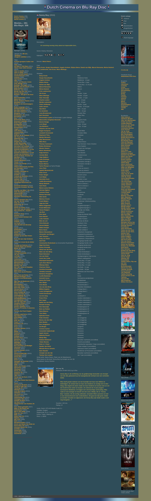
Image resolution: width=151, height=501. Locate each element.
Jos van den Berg (45, 287)
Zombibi (17, 429)
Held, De (17, 203)
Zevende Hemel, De (20, 427)
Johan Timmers (126, 184)
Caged (16, 129)
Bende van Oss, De (20, 91)
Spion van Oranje (20, 366)
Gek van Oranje (19, 181)
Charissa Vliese (44, 267)
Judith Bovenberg (45, 181)
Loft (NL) (17, 256)
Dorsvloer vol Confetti (21, 146)
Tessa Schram (126, 271)
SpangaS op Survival (21, 361)
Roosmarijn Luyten (46, 117)
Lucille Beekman (44, 276)
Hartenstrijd (18, 195)
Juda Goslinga (44, 159)
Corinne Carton (44, 329)
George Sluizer (126, 161)
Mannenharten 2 (19, 262)
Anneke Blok (43, 155)
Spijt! (16, 364)
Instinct (16, 220)
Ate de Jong (125, 131)
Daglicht (17, 134)
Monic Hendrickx (45, 150)
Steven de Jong (126, 268)
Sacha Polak (125, 253)
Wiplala (16, 418)
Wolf (15, 421)
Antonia (17, 77)
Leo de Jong (43, 296)
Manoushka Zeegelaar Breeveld (50, 120)
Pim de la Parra (126, 239)
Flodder (16, 170)
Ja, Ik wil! (17, 223)
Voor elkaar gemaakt (21, 407)
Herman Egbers (44, 190)
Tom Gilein (42, 313)
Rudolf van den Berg (128, 250)
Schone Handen (19, 350)
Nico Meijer (43, 282)
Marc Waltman (126, 197)
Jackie (16, 228)
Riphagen (17, 342)
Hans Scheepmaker (127, 166)
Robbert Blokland (45, 340)
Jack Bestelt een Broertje (22, 225)
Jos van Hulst (43, 256)
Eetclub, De (18, 159)
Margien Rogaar (126, 199)
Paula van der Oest (127, 230)
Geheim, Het (18, 179)
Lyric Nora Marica (45, 263)
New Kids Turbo (19, 287)
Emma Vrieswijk (44, 247)
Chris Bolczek (44, 223)
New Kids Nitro (19, 286)
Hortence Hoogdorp (46, 274)
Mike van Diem (126, 219)
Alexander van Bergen (46, 234)
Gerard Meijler (44, 225)
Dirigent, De (18, 141)
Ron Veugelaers (44, 324)
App (15, 80)
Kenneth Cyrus (44, 278)
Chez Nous (17, 130)
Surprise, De (18, 372)
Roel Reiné (124, 247)
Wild (15, 414)
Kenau (16, 232)
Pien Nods (42, 214)
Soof (15, 358)
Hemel (16, 206)
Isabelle (16, 221)
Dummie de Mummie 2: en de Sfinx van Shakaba (24, 150)
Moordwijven (18, 284)
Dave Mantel (43, 216)
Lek (15, 250)
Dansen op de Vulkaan (21, 135)
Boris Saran (43, 230)
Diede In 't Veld (126, 151)
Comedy (124, 86)
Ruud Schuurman (127, 252)
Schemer (17, 349)
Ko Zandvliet (43, 111)
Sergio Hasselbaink (52, 67)
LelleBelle (17, 251)
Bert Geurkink (44, 115)
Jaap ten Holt (43, 203)
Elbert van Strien (126, 156)
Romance (124, 106)
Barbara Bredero (126, 133)
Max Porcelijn (125, 214)
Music (123, 101)
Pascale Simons (126, 225)
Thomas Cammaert (45, 144)
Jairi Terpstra (43, 236)
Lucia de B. (18, 259)
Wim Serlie (42, 197)
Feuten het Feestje (20, 163)
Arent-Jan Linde (44, 258)
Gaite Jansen (43, 106)
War (122, 109)
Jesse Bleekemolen (127, 178)
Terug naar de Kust (20, 377)
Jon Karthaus (125, 186)
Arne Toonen (125, 129)
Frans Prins (43, 298)
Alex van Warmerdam (128, 120)
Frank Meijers (43, 201)
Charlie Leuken (44, 100)
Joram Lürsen (126, 188)
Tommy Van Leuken (46, 355)
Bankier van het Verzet (21, 86)
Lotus (16, 258)
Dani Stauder (43, 351)
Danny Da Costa (44, 280)
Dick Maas (124, 150)
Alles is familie (19, 71)
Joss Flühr (42, 168)
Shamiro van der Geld (46, 128)
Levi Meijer (43, 177)
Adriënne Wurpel (127, 118)
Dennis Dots (125, 148)
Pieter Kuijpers (126, 236)
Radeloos (17, 333)
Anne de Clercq (126, 126)
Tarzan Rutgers (44, 210)
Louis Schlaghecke (45, 291)
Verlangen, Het (19, 399)
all (26, 54)
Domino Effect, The (20, 145)
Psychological (126, 104)
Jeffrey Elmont (126, 175)
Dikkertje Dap (18, 138)
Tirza (15, 378)
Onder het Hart (19, 294)
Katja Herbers (43, 152)
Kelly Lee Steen (44, 238)
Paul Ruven (125, 227)
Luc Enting (124, 194)
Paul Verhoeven (126, 228)
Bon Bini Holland (20, 110)
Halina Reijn (125, 162)
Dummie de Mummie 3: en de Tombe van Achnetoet (24, 153)
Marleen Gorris (126, 205)
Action (123, 82)
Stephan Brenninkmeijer (126, 265)
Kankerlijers (18, 229)
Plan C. (16, 319)
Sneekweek (18, 355)
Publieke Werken (20, 328)
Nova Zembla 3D (19, 292)
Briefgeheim (18, 124)
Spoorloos (17, 367)
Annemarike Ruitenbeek (47, 243)
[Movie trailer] (67, 38)
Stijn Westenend (44, 139)
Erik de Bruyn (125, 158)
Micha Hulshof (109, 67)
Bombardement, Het (21, 108)
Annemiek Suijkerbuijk (47, 331)
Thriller (123, 107)
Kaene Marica (43, 164)
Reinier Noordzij (44, 194)
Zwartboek (17, 433)
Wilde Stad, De (19, 416)
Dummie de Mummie (21, 148)
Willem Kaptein (44, 289)
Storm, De (17, 370)
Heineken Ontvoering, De (22, 196)
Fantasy (123, 97)
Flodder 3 (17, 174)
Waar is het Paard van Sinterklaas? (21, 409)
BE (24, 54)
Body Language (19, 107)
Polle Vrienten (44, 318)
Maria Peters (125, 200)
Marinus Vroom (44, 199)
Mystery (123, 103)
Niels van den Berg (45, 252)
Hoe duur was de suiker (22, 209)
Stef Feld (42, 241)
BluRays (18, 55)
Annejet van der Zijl (45, 353)
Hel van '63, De (19, 201)
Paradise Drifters (20, 303)
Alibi (15, 64)
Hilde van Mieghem (127, 167)
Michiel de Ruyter (20, 276)
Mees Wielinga (61, 69)
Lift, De (16, 254)
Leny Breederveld (45, 113)
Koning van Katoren (21, 245)
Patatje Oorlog (19, 305)
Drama (123, 92)
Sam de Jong (125, 255)
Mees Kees (17, 270)
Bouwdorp (17, 116)
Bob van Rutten (44, 309)
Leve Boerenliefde (20, 253)
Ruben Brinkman (45, 146)
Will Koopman (126, 280)
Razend (16, 334)
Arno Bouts (43, 284)
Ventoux (17, 396)
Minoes (16, 283)
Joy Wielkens (43, 126)
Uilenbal (17, 389)
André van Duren (127, 122)
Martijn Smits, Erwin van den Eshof (128, 208)
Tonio (16, 383)
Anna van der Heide (127, 125)
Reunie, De (17, 341)
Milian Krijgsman (45, 205)
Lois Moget (43, 124)
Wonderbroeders (20, 422)
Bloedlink (17, 102)
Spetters (17, 363)
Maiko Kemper (44, 227)
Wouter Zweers (44, 148)
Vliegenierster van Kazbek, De (24, 403)
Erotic (123, 93)
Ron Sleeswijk (44, 307)
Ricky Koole (41, 67)
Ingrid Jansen (43, 333)
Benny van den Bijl (45, 320)
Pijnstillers (17, 316)
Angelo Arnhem (65, 67)
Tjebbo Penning (126, 274)
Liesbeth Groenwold (46, 133)
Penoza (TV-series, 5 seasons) (24, 308)
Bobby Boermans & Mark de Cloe (127, 138)
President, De (18, 323)
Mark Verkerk (125, 203)
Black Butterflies (19, 97)
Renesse (17, 339)
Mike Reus (42, 141)
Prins (16, 325)
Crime (123, 87)
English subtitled (20, 57)
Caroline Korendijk (45, 269)
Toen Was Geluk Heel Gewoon (24, 380)
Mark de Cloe (125, 202)
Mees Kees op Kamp (21, 275)
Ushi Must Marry (19, 391)
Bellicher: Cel (18, 90)
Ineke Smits (125, 170)
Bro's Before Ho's (20, 126)
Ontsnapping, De (20, 295)
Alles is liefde (18, 72)
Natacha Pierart (44, 335)
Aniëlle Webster (126, 123)
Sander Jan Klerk (45, 346)
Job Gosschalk (126, 181)
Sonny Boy (18, 356)
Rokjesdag (17, 344)
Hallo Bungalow (19, 192)
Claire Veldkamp (44, 104)
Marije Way (43, 337)
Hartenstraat (18, 193)
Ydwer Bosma (44, 342)
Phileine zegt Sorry (20, 314)
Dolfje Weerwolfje (20, 143)
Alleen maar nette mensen (23, 68)
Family (123, 95)
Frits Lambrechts (42, 69)
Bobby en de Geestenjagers (23, 104)
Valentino (17, 392)
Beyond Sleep (19, 93)
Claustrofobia (18, 132)
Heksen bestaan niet (21, 199)
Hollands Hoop (19, 214)
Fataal (16, 162)
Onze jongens (18, 297)
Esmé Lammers (126, 159)
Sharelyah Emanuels (46, 260)
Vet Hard (17, 402)
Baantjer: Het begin (20, 85)
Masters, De (18, 265)
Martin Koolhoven (127, 211)
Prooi (16, 327)
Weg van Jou (18, 413)
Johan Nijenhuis (126, 183)
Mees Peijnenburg (127, 216)
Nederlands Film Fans (128, 76)
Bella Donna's (18, 88)
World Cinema (19, 19)
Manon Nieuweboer (45, 232)
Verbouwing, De (19, 397)
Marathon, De (18, 264)
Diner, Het (17, 140)
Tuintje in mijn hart (20, 386)
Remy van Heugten (127, 244)
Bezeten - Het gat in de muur (23, 94)
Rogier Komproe (44, 131)
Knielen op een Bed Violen (23, 236)
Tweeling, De (18, 388)
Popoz (16, 322)
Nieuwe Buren (19, 289)
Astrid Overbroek (45, 293)
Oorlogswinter (19, 300)
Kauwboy (17, 231)
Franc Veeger (43, 175)
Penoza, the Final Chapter (23, 311)
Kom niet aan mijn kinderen (23, 239)
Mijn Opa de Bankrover (22, 281)
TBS (15, 375)
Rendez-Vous (18, 338)
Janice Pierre (125, 172)
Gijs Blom (42, 109)
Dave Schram (125, 145)
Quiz (15, 330)
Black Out (17, 99)
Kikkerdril (17, 234)
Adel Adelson (125, 117)
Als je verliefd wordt (21, 74)
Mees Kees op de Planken (23, 272)
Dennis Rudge (44, 122)
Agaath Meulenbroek (46, 170)
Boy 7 (16, 118)
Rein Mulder (43, 322)
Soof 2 (16, 360)
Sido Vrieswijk (44, 98)
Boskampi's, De (19, 115)
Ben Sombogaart (127, 134)
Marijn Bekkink (44, 183)
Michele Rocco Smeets (47, 348)
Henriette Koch (44, 179)
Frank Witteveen (44, 207)
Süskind (17, 374)
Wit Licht (17, 419)
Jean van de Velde (127, 173)
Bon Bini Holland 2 (20, 112)
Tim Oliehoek (125, 272)
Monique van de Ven (128, 222)
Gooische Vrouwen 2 (21, 185)
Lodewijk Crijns (126, 191)
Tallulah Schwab (126, 269)
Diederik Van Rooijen (128, 155)
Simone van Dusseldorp (125, 259)
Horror (123, 100)
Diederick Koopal (127, 153)
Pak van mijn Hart (20, 301)
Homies (16, 215)
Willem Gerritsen (126, 282)
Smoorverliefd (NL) (20, 353)
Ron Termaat (125, 249)
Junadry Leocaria (45, 271)
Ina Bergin (42, 326)
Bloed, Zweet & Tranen (21, 101)
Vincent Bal (125, 279)
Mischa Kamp (125, 220)
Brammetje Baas (19, 119)
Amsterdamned (19, 75)
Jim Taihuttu (125, 180)
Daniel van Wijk (86, 67)
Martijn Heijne (125, 206)
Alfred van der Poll (45, 249)
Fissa (16, 165)
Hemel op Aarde (19, 207)
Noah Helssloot (44, 254)
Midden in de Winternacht (22, 278)
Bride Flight (18, 123)
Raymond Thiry (44, 135)
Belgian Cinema (19, 18)
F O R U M (124, 70)
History (123, 98)
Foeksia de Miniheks (21, 176)
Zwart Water (18, 432)
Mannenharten (19, 261)
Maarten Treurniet (127, 195)
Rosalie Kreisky (44, 304)
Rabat (16, 331)
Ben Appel (42, 300)
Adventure (124, 84)
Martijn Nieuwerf (44, 137)
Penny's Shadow (19, 306)
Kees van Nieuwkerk (128, 189)
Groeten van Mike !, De (22, 190)
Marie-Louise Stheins (46, 188)
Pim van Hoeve (126, 241)
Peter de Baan (126, 235)
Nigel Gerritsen (44, 245)
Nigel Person (43, 161)
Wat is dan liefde (19, 411)
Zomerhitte (17, 430)
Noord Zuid (18, 290)
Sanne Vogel (125, 257)
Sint (15, 352)
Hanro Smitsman (126, 164)
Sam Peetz (42, 186)
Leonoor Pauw (44, 192)
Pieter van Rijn (126, 238)
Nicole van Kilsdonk (128, 224)
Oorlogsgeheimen (20, 298)
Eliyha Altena (75, 67)
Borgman (17, 113)
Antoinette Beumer (127, 128)
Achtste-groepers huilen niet (23, 61)
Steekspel (17, 369)
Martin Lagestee (126, 213)
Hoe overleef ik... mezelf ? (23, 210)
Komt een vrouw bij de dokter (24, 242)
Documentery (125, 90)
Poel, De (17, 320)
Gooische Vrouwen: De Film (23, 187)
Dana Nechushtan (127, 144)
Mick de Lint (43, 221)
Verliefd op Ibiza (19, 400)
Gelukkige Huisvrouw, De (22, 182)
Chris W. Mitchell (127, 142)
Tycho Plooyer (44, 166)
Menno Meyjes (126, 217)
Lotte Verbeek (44, 218)
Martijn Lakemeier (45, 102)
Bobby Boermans (127, 136)
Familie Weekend (20, 160)
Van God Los (18, 394)
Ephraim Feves (44, 315)
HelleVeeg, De (18, 204)
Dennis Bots (125, 147)
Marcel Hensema (97, 67)
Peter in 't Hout (44, 344)
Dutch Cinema (19, 16)
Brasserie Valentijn (20, 121)
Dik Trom (17, 137)
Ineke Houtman (126, 169)
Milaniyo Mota (44, 265)
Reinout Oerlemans (127, 242)
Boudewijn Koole (127, 140)
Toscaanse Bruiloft (20, 385)
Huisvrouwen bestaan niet (23, 217)
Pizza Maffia (18, 317)
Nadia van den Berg (46, 302)
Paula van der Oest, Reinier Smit (127, 232)
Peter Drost (43, 172)
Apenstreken (18, 79)
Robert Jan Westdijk (128, 246)
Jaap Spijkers (43, 157)
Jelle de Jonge (126, 177)
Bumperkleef (18, 127)
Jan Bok (42, 212)
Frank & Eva (18, 177)
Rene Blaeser (43, 311)
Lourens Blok (125, 192)
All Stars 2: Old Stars (21, 66)
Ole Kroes (52, 69)
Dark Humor (125, 89)
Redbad (16, 336)
